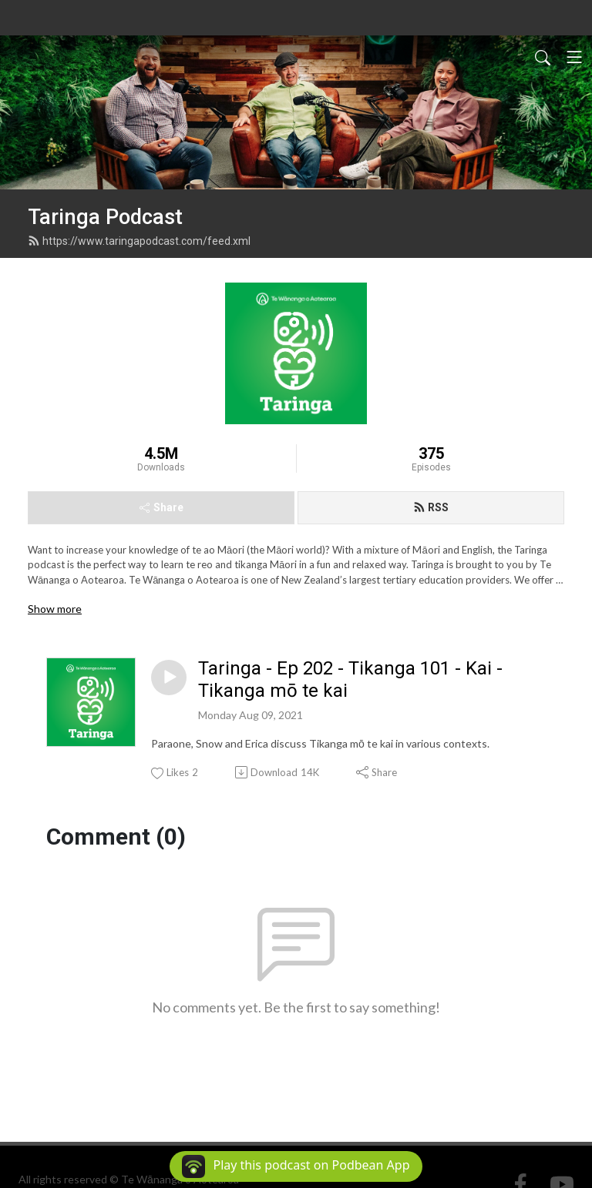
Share (161, 507)
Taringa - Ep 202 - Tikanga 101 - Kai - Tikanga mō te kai (350, 679)
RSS (431, 507)
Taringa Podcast (105, 217)
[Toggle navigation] (574, 57)
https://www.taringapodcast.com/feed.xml (139, 241)
